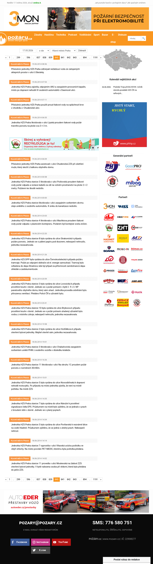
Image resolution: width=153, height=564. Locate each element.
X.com (42, 550)
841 (63, 57)
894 (85, 57)
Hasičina (49, 34)
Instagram (42, 542)
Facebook (21, 542)
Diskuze (122, 34)
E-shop (113, 38)
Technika (61, 34)
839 (50, 57)
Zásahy (38, 34)
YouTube (63, 542)
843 (75, 57)
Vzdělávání (85, 34)
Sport (97, 34)
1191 (95, 57)
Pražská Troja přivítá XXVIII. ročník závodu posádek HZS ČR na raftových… (127, 90)
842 (69, 57)
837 (38, 57)
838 (44, 57)
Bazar (105, 34)
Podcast (72, 34)
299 (18, 57)
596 (28, 57)
